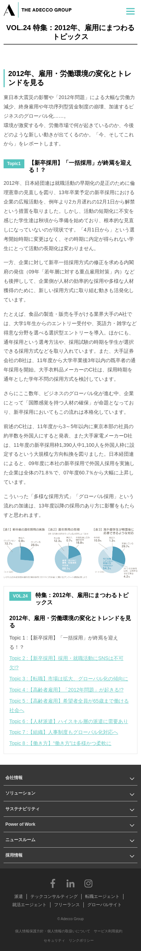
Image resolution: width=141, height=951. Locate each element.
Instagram (88, 883)
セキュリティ (54, 940)
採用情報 (14, 855)
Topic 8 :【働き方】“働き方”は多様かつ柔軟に (60, 743)
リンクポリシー (81, 940)
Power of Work (20, 824)
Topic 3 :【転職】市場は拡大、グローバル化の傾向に (68, 678)
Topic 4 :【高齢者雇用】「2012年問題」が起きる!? (66, 690)
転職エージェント (102, 896)
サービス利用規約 (108, 931)
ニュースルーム (20, 839)
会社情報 (14, 777)
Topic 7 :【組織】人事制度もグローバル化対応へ (63, 732)
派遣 (18, 896)
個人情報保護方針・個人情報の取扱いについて (52, 931)
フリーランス (67, 904)
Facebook (52, 883)
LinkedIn (70, 883)
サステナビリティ (22, 808)
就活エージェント (29, 904)
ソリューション (20, 793)
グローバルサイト (104, 904)
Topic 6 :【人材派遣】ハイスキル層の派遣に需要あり (68, 721)
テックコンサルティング (54, 896)
